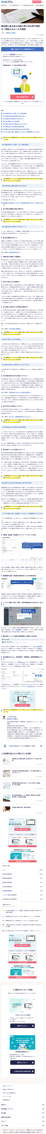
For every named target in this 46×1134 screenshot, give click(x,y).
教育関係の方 (6, 1100)
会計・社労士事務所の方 (9, 1093)
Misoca (22, 499)
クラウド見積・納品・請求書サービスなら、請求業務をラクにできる (21, 132)
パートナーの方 (7, 1096)
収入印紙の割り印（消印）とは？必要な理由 (15, 113)
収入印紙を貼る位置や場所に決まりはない (14, 116)
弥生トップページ (7, 1086)
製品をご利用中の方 (8, 1089)
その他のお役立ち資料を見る (22, 1071)
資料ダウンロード (22, 1026)
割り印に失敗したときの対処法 (11, 121)
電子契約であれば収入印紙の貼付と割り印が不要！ (16, 129)
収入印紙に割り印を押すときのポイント (13, 119)
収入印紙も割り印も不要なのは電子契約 (13, 126)
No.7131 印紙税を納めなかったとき (20, 416)
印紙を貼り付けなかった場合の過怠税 (20, 392)
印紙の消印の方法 (14, 252)
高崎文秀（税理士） (11, 33)
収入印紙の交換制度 (15, 329)
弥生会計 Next (21, 662)
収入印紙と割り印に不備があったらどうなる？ (15, 124)
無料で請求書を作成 (37, 1)
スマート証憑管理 (16, 630)
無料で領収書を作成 (22, 97)
